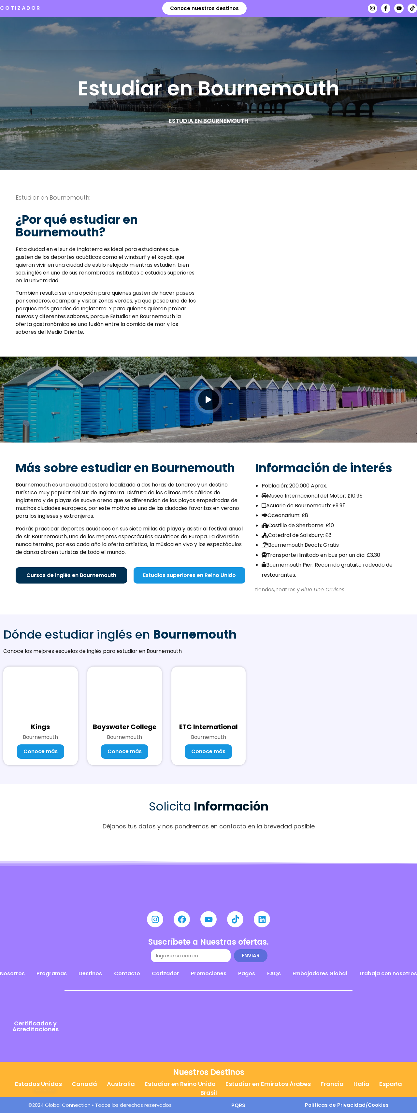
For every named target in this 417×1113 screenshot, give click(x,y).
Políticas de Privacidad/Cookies (347, 1105)
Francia (332, 1084)
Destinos (161, 33)
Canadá (84, 1084)
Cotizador (165, 973)
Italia (361, 1084)
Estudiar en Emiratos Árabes (268, 1084)
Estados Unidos (38, 1084)
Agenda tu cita (301, 33)
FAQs (274, 973)
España (390, 1084)
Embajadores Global (320, 973)
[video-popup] (208, 399)
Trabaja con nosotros (388, 973)
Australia (121, 1084)
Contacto (127, 973)
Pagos (246, 973)
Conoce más (40, 751)
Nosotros (205, 33)
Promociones (208, 973)
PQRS (238, 1105)
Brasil (208, 1093)
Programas (115, 33)
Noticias (249, 33)
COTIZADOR (20, 8)
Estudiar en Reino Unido (180, 1084)
